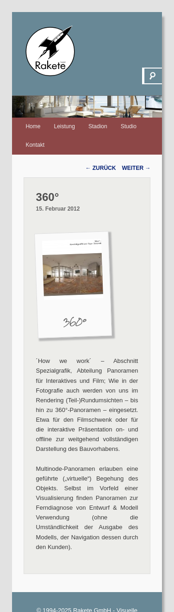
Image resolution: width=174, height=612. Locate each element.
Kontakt (34, 145)
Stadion (97, 126)
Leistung (64, 126)
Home (32, 126)
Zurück (100, 168)
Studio (129, 126)
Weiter (136, 168)
